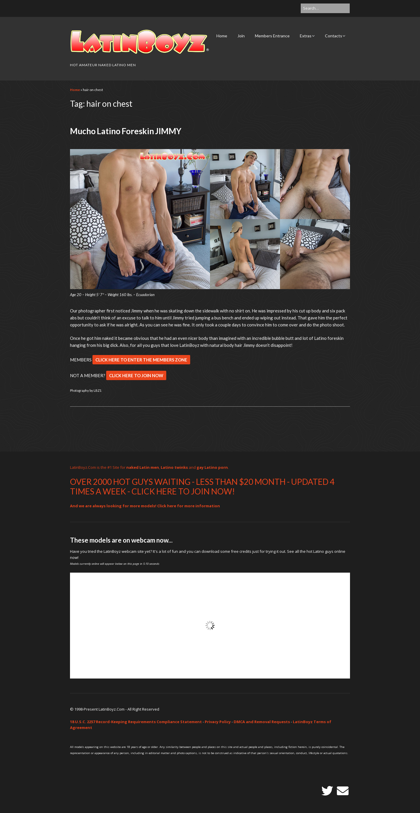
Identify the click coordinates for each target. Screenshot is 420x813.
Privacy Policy (218, 721)
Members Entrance (272, 35)
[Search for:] (325, 8)
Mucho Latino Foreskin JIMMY (125, 131)
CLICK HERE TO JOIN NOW (136, 375)
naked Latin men (142, 467)
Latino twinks (174, 467)
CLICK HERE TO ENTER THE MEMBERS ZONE (141, 359)
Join (241, 35)
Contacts (333, 35)
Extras (306, 35)
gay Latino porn (212, 467)
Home (221, 35)
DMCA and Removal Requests (262, 721)
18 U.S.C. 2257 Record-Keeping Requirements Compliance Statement (136, 721)
